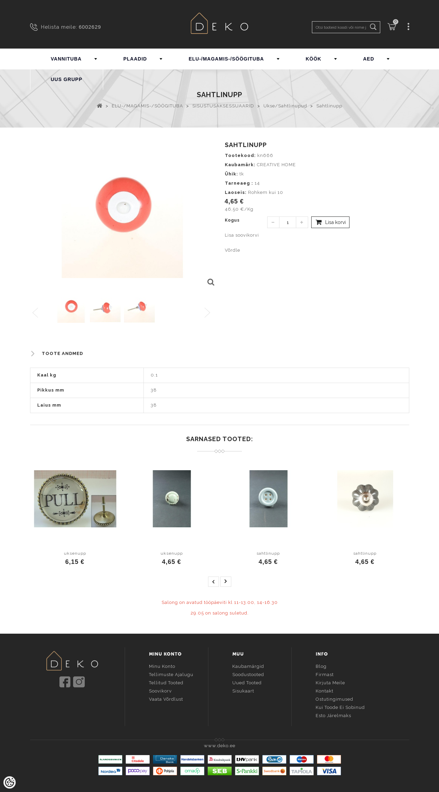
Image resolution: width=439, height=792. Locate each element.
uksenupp (75, 553)
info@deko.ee (83, 702)
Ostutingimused (334, 698)
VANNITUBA (66, 59)
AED (368, 59)
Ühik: (231, 173)
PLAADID (135, 59)
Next (209, 313)
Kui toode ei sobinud (340, 706)
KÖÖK (313, 59)
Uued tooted (247, 682)
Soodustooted (248, 673)
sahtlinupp (268, 553)
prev (213, 582)
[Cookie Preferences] (9, 782)
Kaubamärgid (248, 665)
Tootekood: (240, 155)
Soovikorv (160, 690)
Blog (321, 665)
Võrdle (232, 250)
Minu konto (162, 665)
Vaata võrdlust (166, 698)
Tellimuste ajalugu (171, 673)
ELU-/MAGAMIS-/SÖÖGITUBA (226, 59)
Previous (35, 313)
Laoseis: (236, 192)
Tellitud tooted (166, 682)
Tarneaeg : (239, 183)
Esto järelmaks (333, 714)
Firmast (325, 673)
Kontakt (324, 690)
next (225, 582)
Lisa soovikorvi (242, 235)
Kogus (232, 220)
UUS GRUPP (66, 79)
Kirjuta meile (330, 682)
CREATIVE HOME (276, 164)
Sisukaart (243, 690)
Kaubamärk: (240, 164)
